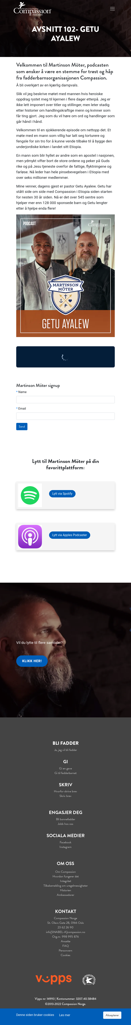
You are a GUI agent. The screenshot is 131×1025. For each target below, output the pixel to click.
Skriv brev (65, 796)
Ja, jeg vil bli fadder (65, 750)
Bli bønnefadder (65, 819)
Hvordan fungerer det (66, 876)
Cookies (65, 955)
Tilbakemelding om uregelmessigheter (65, 885)
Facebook (65, 842)
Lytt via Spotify (62, 493)
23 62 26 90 (65, 927)
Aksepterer (112, 1015)
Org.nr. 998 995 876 (65, 936)
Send (22, 426)
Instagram (65, 847)
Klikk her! (32, 661)
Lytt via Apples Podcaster (69, 535)
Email (21, 408)
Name (21, 392)
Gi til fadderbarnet (65, 773)
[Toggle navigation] (112, 8)
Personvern (65, 950)
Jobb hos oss (65, 824)
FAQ (65, 946)
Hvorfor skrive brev (65, 791)
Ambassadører (65, 895)
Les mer (64, 1015)
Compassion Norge (65, 918)
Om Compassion (65, 871)
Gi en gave (65, 768)
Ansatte (65, 941)
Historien (65, 890)
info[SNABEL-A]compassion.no (65, 932)
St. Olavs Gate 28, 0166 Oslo (65, 922)
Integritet (65, 881)
